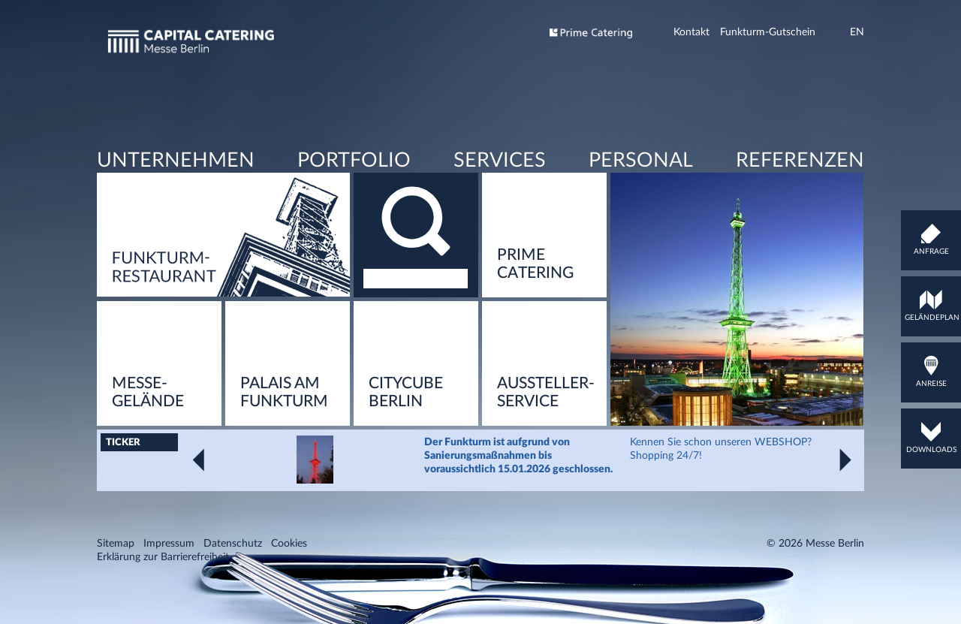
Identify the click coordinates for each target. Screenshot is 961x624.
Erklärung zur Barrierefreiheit (163, 610)
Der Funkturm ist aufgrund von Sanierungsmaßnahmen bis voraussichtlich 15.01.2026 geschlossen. (518, 509)
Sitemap (115, 597)
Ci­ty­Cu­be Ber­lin (406, 446)
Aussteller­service (546, 446)
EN (857, 32)
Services (499, 197)
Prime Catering (535, 317)
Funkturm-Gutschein (767, 32)
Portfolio (354, 197)
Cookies (289, 597)
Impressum (168, 597)
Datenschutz (232, 597)
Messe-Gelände (148, 446)
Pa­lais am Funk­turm (284, 446)
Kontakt (691, 32)
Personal (640, 197)
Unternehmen (176, 197)
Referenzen (799, 197)
